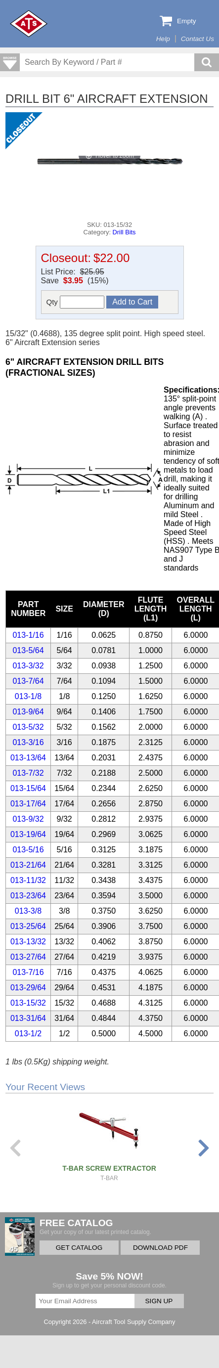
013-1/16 (28, 635)
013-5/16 (28, 849)
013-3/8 (28, 911)
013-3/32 (28, 666)
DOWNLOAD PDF (160, 1247)
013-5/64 (28, 650)
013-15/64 (28, 788)
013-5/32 (28, 727)
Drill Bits (124, 232)
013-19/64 (28, 834)
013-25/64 (28, 926)
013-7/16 (28, 972)
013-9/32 (28, 819)
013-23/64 (28, 895)
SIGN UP (159, 1301)
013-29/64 (28, 987)
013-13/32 (28, 941)
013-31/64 (28, 1018)
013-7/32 (28, 773)
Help (163, 39)
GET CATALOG (79, 1247)
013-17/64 (28, 803)
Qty (75, 302)
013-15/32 (28, 1003)
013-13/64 (28, 757)
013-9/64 (28, 711)
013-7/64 (28, 681)
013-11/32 (28, 880)
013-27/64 (28, 957)
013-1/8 (28, 696)
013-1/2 (28, 1033)
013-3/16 (28, 742)
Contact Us (197, 39)
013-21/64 (28, 865)
